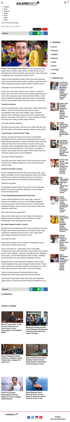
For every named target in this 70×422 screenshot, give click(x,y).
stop (45, 29)
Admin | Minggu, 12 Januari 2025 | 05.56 (10, 26)
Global (6, 13)
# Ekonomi (54, 50)
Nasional (6, 11)
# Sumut (53, 66)
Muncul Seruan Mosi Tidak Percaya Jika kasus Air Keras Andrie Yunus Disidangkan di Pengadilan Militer (11, 328)
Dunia (5, 15)
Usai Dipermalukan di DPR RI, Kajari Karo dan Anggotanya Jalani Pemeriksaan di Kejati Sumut (64, 185)
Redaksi (58, 417)
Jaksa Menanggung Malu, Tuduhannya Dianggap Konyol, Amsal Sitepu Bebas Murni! (64, 262)
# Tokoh (53, 73)
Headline (6, 7)
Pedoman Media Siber (58, 419)
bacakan (37, 29)
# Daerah (53, 47)
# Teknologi (54, 69)
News (5, 9)
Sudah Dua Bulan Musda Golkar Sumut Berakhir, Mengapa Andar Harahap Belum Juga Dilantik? (64, 223)
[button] (68, 1)
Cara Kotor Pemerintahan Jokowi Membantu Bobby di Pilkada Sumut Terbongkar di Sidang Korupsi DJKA (64, 91)
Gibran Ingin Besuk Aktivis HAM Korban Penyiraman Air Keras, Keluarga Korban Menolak (64, 166)
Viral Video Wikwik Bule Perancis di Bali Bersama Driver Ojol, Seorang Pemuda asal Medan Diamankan (64, 148)
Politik (6, 18)
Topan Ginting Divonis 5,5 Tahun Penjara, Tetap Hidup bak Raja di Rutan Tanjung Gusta (64, 204)
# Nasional (54, 58)
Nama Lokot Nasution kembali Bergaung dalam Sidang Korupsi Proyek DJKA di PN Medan (64, 111)
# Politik (53, 62)
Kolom (6, 20)
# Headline (54, 54)
